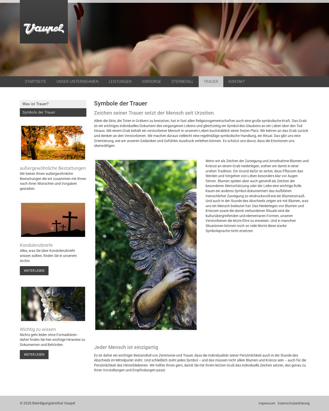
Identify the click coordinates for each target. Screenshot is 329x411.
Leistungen (120, 81)
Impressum (267, 403)
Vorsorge (151, 81)
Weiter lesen (34, 270)
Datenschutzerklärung (293, 403)
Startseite (35, 81)
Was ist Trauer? (35, 104)
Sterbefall (182, 81)
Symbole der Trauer (38, 112)
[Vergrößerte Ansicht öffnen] (146, 245)
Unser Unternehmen (77, 81)
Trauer (211, 81)
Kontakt (236, 81)
